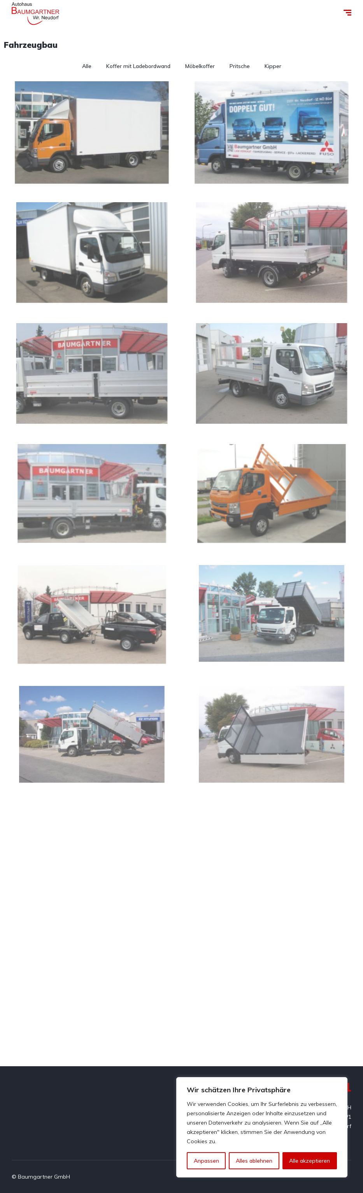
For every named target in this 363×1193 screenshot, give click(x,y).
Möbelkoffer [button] (200, 66)
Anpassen (206, 1160)
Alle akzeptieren (309, 1160)
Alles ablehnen (254, 1160)
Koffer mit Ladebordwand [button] (138, 66)
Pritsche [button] (240, 66)
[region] (261, 1127)
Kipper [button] (273, 66)
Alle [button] (86, 66)
